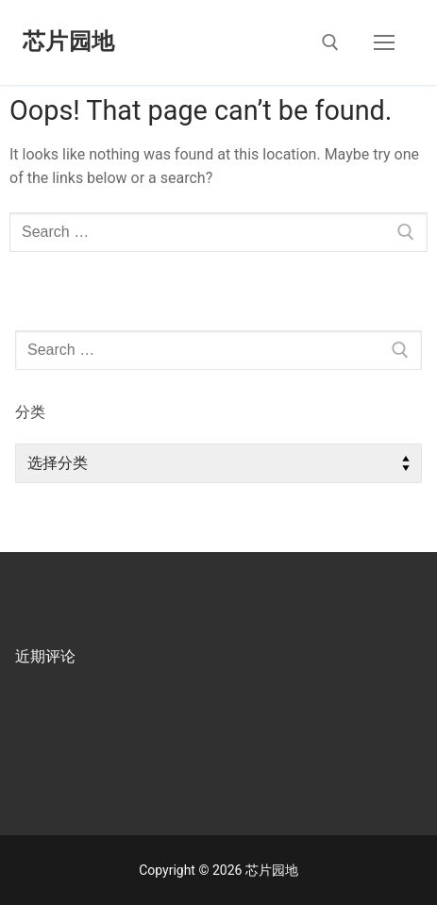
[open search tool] (330, 42)
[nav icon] (384, 42)
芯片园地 (69, 41)
